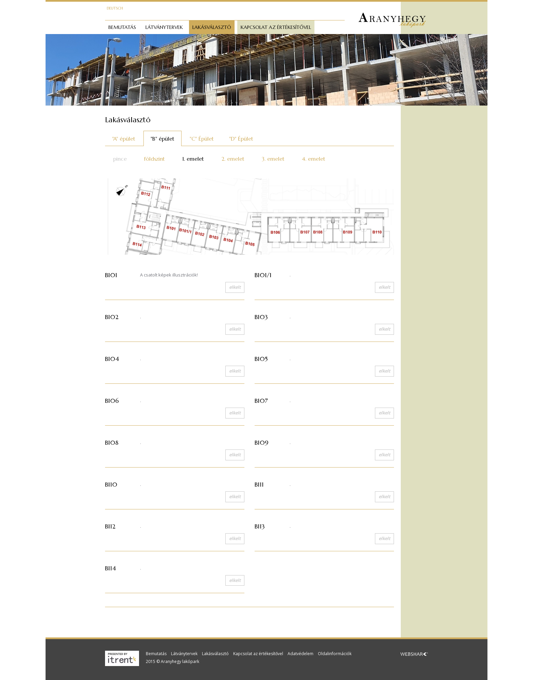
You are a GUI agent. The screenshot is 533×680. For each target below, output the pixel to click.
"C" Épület (202, 138)
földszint (154, 158)
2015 (150, 661)
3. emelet (273, 158)
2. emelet (232, 158)
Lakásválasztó (211, 27)
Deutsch (115, 8)
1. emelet (193, 158)
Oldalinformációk (334, 654)
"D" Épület (241, 138)
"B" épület (162, 138)
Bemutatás (122, 27)
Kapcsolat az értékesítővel (276, 27)
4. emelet (313, 158)
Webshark (414, 654)
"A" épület (123, 138)
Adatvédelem (300, 654)
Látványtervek (164, 27)
